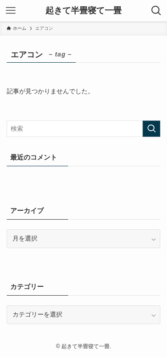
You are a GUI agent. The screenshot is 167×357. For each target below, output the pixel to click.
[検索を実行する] (151, 128)
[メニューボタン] (10, 10)
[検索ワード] (83, 128)
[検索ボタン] (156, 10)
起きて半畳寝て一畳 (83, 11)
